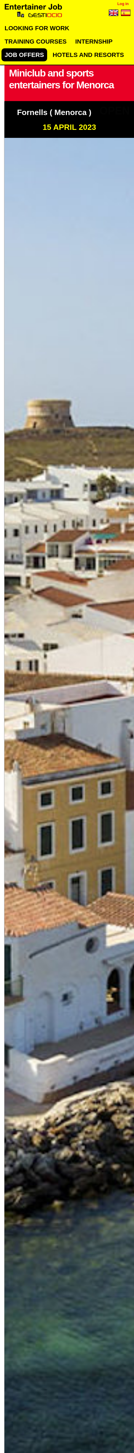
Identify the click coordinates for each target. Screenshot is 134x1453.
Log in (123, 3)
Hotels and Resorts (88, 54)
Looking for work (36, 28)
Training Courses (35, 41)
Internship (94, 41)
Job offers (24, 54)
